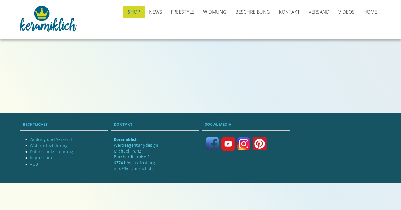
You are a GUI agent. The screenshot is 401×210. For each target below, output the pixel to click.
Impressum (41, 157)
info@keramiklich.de (134, 168)
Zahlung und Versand (51, 139)
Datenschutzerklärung (51, 151)
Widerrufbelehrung (49, 145)
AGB (34, 164)
